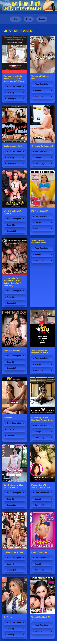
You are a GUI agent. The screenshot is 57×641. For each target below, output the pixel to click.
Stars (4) (38, 90)
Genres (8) (39, 631)
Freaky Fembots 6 (39, 552)
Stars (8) (38, 158)
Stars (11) (11, 225)
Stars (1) (38, 254)
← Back (15, 19)
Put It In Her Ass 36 (39, 211)
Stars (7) (38, 223)
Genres (42, 19)
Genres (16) (39, 96)
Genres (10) (11, 303)
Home (28, 19)
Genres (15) (39, 164)
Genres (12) (11, 231)
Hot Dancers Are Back (13, 552)
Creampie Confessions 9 (42, 146)
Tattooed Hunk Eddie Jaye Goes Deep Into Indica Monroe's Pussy (14, 78)
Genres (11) (39, 438)
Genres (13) (39, 228)
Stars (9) (10, 158)
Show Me (8, 418)
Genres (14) (11, 99)
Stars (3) (10, 499)
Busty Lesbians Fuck (13, 146)
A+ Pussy (8, 617)
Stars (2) (10, 93)
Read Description (14, 86)
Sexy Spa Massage (12, 350)
